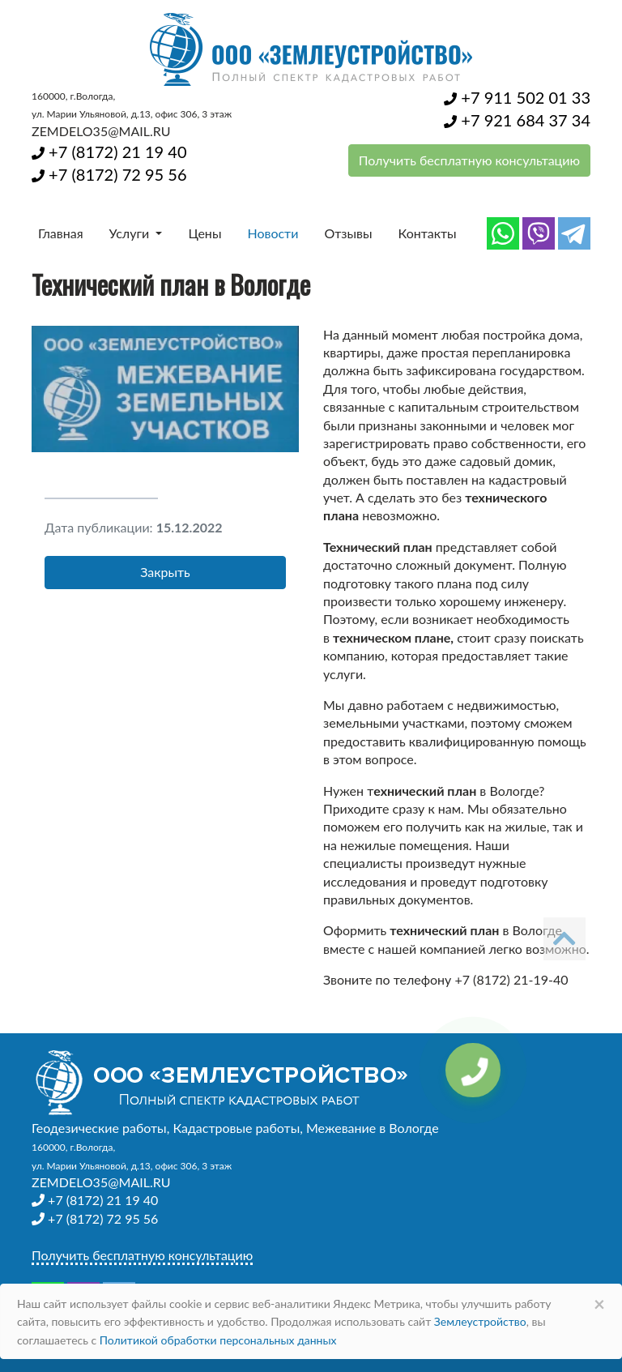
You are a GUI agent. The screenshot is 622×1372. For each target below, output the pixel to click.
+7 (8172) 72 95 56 (109, 174)
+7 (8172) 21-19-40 (511, 979)
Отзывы (348, 233)
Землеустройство (480, 1321)
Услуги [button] (131, 233)
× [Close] (599, 1303)
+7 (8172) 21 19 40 (109, 151)
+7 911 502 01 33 (517, 97)
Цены (204, 233)
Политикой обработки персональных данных (218, 1340)
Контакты (427, 233)
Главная (60, 233)
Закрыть (165, 571)
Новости (272, 233)
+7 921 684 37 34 (517, 120)
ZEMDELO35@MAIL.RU (101, 131)
